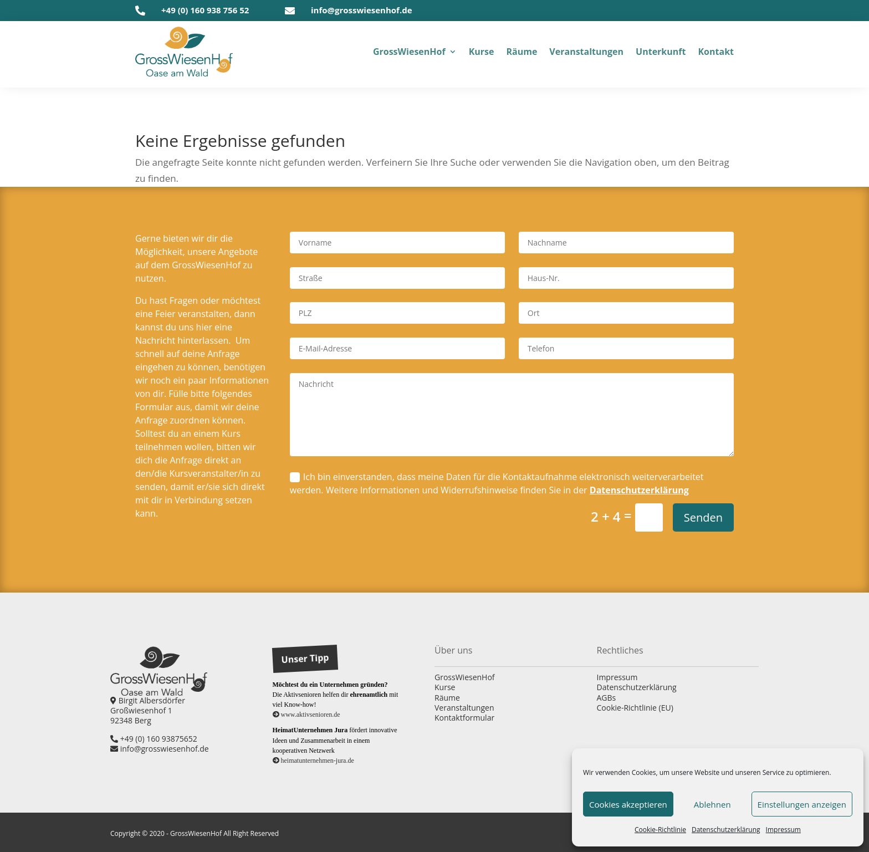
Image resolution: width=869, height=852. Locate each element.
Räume (447, 697)
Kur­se (481, 51)
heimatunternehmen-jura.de (313, 760)
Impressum (617, 677)
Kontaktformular (464, 717)
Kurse (444, 687)
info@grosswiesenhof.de (361, 10)
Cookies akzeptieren (628, 804)
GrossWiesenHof (464, 677)
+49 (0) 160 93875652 (153, 738)
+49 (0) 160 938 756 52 (205, 10)
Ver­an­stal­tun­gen (586, 51)
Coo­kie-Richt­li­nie (660, 829)
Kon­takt (716, 51)
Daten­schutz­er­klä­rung (726, 829)
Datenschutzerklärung (639, 490)
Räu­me (521, 51)
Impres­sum (783, 829)
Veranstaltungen (464, 707)
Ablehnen (712, 804)
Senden (703, 517)
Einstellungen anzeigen (802, 804)
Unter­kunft (661, 51)
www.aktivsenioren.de (306, 714)
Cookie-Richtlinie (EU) (635, 707)
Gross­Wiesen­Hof (409, 51)
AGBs (606, 697)
